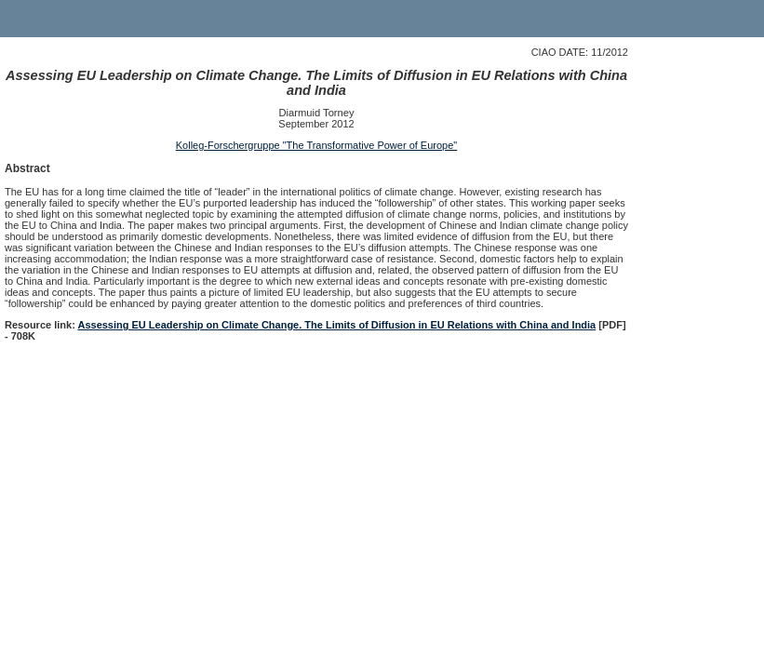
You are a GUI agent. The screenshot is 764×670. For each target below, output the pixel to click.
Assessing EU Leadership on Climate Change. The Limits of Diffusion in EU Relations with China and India (336, 324)
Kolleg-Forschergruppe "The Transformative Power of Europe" (317, 145)
